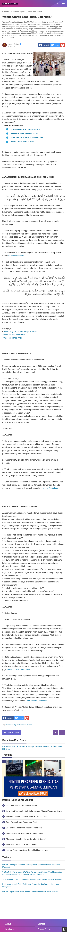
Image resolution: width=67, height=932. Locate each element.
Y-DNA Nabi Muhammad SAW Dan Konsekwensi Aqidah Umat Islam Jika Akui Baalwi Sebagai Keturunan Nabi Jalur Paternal (32, 873)
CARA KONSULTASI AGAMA (22, 142)
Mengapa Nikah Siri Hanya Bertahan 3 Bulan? (26, 839)
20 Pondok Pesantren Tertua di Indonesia (24, 828)
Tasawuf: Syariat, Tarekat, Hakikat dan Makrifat (26, 816)
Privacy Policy (44, 929)
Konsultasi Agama (12, 725)
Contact (41, 924)
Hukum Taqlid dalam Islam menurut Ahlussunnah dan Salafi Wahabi (30, 891)
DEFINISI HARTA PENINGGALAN (24, 133)
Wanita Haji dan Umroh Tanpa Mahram (20, 331)
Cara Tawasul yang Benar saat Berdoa (22, 822)
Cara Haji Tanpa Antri (12, 338)
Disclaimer (10, 929)
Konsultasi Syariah (25, 725)
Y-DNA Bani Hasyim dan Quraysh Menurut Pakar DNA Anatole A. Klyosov (32, 879)
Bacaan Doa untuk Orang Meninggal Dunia (24, 833)
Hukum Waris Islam (50, 488)
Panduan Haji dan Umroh (14, 335)
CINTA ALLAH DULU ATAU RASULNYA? (27, 137)
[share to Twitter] (55, 45)
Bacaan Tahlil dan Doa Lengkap (17, 800)
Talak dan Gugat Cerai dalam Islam (21, 844)
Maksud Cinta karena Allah (18, 669)
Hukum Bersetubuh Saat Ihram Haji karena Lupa (27, 850)
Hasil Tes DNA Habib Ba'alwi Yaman (21, 805)
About (8, 924)
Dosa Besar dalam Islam (36, 701)
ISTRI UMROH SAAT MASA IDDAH (25, 129)
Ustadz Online (14, 44)
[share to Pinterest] (62, 45)
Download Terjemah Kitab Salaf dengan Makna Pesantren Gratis (34, 811)
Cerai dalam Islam (16, 256)
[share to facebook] (44, 45)
